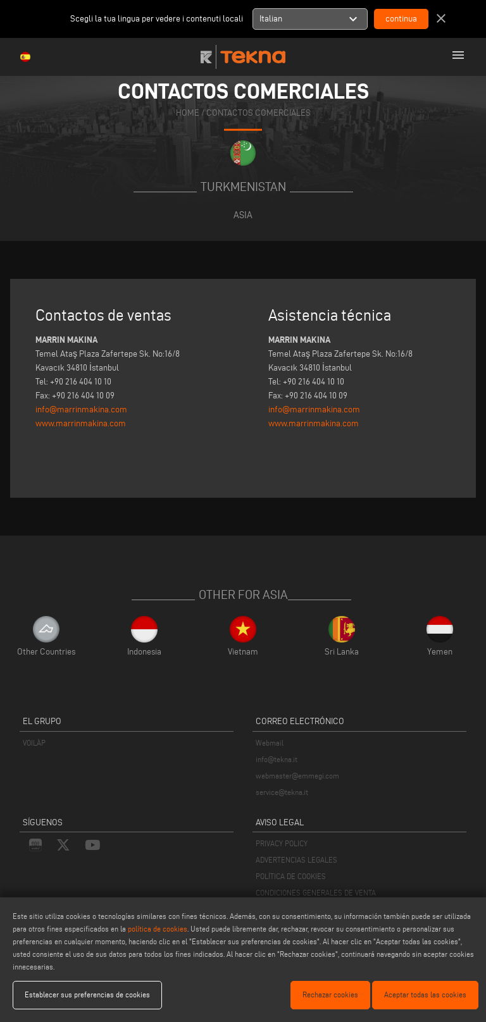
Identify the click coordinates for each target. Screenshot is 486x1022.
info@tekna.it (276, 759)
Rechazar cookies (330, 994)
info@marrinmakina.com (81, 409)
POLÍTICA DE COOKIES (291, 876)
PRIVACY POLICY (282, 843)
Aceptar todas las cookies (425, 994)
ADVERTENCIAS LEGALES (296, 860)
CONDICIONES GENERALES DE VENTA (316, 893)
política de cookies (157, 929)
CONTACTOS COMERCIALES (258, 113)
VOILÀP (34, 743)
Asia (243, 214)
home (187, 113)
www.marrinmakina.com (80, 423)
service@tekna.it (282, 792)
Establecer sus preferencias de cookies (87, 994)
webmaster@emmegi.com (297, 776)
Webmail (270, 743)
